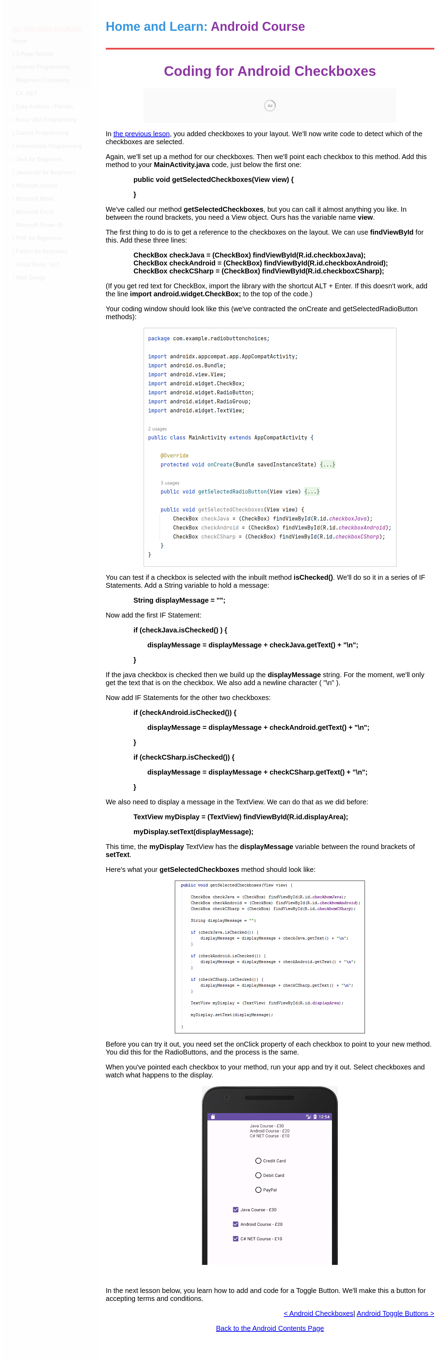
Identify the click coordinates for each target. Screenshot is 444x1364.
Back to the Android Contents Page (270, 1328)
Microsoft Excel (34, 212)
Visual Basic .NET (38, 265)
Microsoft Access (37, 186)
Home (19, 41)
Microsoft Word (34, 199)
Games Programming (42, 133)
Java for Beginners (39, 159)
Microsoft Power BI (39, 225)
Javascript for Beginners (46, 172)
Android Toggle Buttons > (395, 1313)
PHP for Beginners (39, 238)
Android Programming (43, 67)
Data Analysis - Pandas (44, 107)
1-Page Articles (34, 54)
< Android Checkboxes (318, 1313)
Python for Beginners (42, 251)
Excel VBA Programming (46, 120)
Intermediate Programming (49, 146)
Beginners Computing (42, 80)
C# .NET (26, 93)
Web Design (31, 278)
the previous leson (141, 134)
